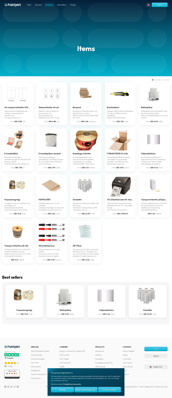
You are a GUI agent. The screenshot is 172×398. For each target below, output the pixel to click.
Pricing (72, 5)
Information (61, 5)
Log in (159, 5)
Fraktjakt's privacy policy (72, 384)
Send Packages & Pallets (40, 395)
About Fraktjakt (128, 395)
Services (38, 5)
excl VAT (154, 80)
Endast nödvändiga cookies (86, 390)
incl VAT (163, 80)
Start (29, 5)
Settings (62, 390)
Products (49, 5)
